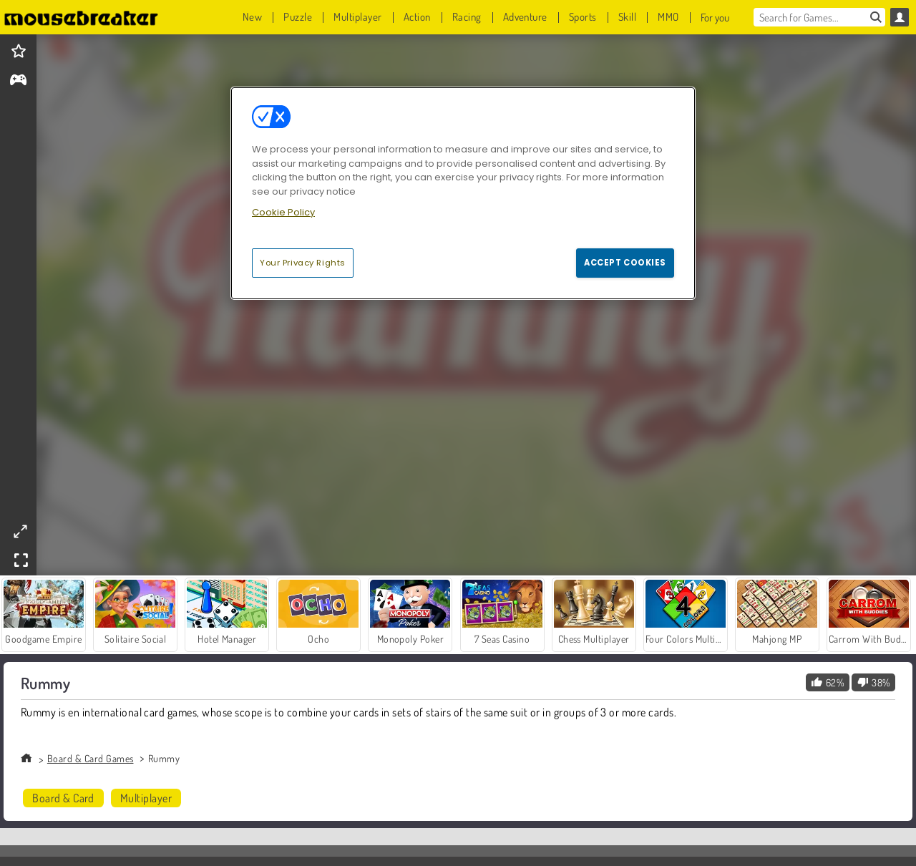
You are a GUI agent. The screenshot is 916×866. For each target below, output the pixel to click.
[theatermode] (20, 531)
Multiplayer (146, 798)
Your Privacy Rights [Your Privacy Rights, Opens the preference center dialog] (303, 262)
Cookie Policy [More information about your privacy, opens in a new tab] (283, 212)
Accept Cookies (625, 262)
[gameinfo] (18, 81)
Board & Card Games (90, 758)
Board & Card (63, 798)
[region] (463, 193)
